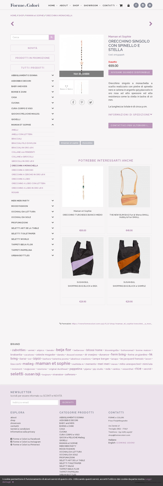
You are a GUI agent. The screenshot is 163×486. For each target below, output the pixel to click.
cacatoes (29, 355)
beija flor (63, 350)
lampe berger (101, 358)
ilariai (23, 358)
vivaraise (58, 374)
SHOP (76, 5)
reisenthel (127, 369)
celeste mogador (45, 354)
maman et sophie (53, 363)
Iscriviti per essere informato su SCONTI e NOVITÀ (81, 394)
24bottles (19, 350)
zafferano (70, 374)
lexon (148, 359)
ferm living (118, 354)
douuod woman (75, 355)
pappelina (76, 368)
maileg (28, 364)
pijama (87, 369)
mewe (114, 364)
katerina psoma (60, 359)
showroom (16, 423)
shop (13, 420)
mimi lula (147, 364)
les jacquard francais (131, 359)
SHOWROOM (91, 5)
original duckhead (58, 369)
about (14, 417)
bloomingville (112, 350)
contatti (15, 426)
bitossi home (94, 350)
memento (90, 364)
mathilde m (78, 364)
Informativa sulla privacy (23, 432)
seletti (17, 373)
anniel (31, 350)
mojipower (29, 369)
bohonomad (127, 350)
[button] (53, 75)
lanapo (114, 359)
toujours (46, 374)
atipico (40, 350)
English (121, 443)
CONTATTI (109, 5)
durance (104, 354)
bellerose (79, 350)
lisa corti (16, 364)
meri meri (103, 363)
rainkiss (116, 369)
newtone (42, 369)
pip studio (98, 369)
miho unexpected (130, 364)
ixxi (29, 359)
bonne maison (143, 350)
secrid (147, 369)
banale (50, 350)
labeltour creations (81, 359)
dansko (61, 355)
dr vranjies (91, 354)
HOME (51, 5)
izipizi (37, 358)
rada (107, 369)
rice (138, 369)
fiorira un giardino (137, 354)
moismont (17, 369)
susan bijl (32, 374)
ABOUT (64, 5)
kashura (47, 359)
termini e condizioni (20, 429)
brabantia (16, 354)
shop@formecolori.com (119, 435)
